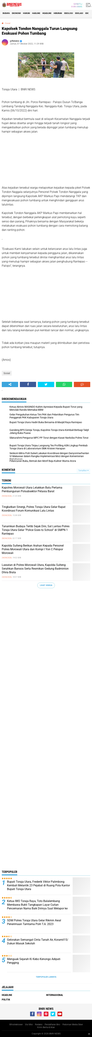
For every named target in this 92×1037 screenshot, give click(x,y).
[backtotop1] (89, 1033)
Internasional (54, 995)
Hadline (36, 13)
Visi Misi (29, 1024)
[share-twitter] (46, 384)
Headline (46, 13)
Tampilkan (83, 470)
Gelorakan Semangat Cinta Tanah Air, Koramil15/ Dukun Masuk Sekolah (37, 941)
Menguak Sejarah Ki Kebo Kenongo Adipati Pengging (33, 960)
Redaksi (38, 1024)
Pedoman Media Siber (72, 1024)
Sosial (7, 23)
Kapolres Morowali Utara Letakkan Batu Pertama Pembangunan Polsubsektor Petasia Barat (32, 489)
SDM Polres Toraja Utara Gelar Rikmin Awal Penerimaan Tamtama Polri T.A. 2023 (34, 922)
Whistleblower (16, 1024)
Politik (6, 999)
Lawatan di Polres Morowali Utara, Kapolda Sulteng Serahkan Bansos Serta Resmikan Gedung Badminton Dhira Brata (35, 568)
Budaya (6, 13)
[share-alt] (10, 384)
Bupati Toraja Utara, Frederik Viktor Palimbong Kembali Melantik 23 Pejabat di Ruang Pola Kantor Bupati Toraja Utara (38, 885)
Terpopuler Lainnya (46, 977)
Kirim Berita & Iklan (46, 1027)
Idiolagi (79, 13)
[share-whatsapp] (64, 384)
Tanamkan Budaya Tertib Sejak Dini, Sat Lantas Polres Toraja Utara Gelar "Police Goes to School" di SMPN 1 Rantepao (35, 530)
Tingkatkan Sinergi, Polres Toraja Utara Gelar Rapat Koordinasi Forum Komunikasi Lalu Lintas (33, 508)
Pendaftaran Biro (52, 1024)
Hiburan (58, 13)
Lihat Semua (46, 585)
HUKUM (26, 13)
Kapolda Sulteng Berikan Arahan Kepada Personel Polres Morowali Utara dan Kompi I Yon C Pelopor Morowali (33, 549)
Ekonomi (16, 13)
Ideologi (68, 13)
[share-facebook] (28, 384)
